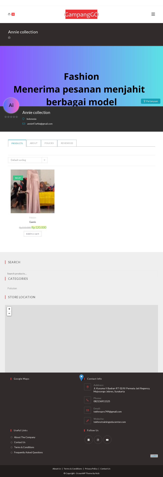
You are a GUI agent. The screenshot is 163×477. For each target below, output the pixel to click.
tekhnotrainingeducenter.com (110, 421)
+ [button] (9, 309)
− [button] (9, 313)
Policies (49, 143)
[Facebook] (89, 440)
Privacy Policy (91, 468)
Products (17, 143)
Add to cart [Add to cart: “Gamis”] (32, 233)
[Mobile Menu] (153, 14)
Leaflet (154, 456)
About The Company (24, 437)
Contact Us (19, 442)
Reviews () (67, 143)
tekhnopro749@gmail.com (108, 411)
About (34, 143)
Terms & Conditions (24, 447)
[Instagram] (98, 440)
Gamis (32, 221)
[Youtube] (107, 440)
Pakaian (32, 217)
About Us (57, 468)
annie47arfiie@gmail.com (40, 123)
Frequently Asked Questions (28, 452)
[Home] (9, 37)
